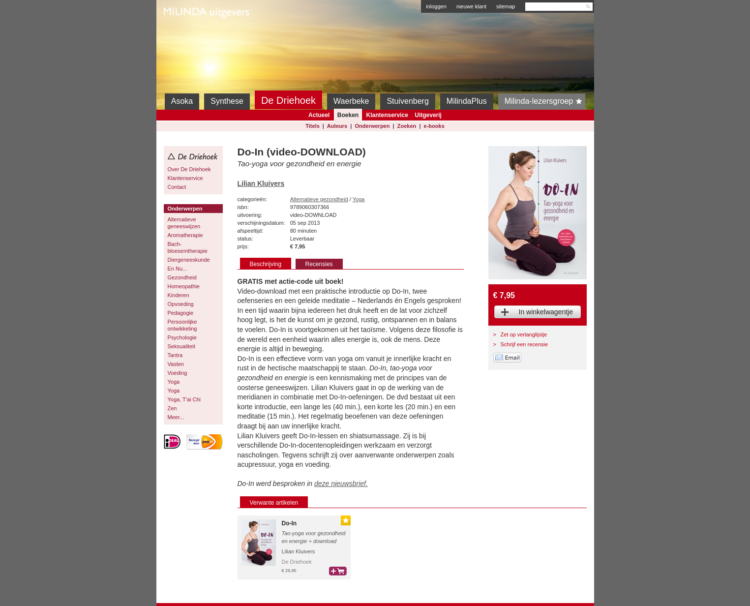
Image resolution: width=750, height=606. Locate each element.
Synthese (226, 101)
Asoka (182, 101)
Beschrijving (266, 264)
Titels (312, 126)
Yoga (174, 382)
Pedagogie (181, 313)
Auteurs (337, 126)
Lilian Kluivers (261, 183)
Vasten (176, 364)
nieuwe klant (471, 6)
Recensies (319, 264)
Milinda (184, 35)
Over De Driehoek (189, 169)
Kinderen (178, 295)
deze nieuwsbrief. (341, 483)
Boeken (348, 115)
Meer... (176, 417)
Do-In (289, 523)
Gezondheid (182, 277)
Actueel (319, 115)
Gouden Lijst (346, 520)
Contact (177, 187)
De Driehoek (288, 100)
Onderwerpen (372, 126)
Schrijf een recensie (524, 344)
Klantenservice (387, 115)
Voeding (177, 373)
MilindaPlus (467, 101)
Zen (172, 408)
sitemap (505, 6)
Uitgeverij (428, 115)
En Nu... (177, 269)
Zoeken (407, 126)
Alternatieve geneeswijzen (184, 222)
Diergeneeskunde (189, 260)
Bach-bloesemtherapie (188, 247)
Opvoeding (181, 304)
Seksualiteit (181, 346)
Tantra (175, 355)
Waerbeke (351, 101)
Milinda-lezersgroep (545, 101)
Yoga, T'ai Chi (184, 399)
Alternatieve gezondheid (319, 199)
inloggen (436, 6)
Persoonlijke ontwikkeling (182, 325)
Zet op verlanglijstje (524, 334)
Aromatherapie (185, 235)
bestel (338, 571)
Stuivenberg (407, 101)
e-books (434, 126)
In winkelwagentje (546, 312)
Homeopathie (184, 286)
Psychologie (182, 337)
